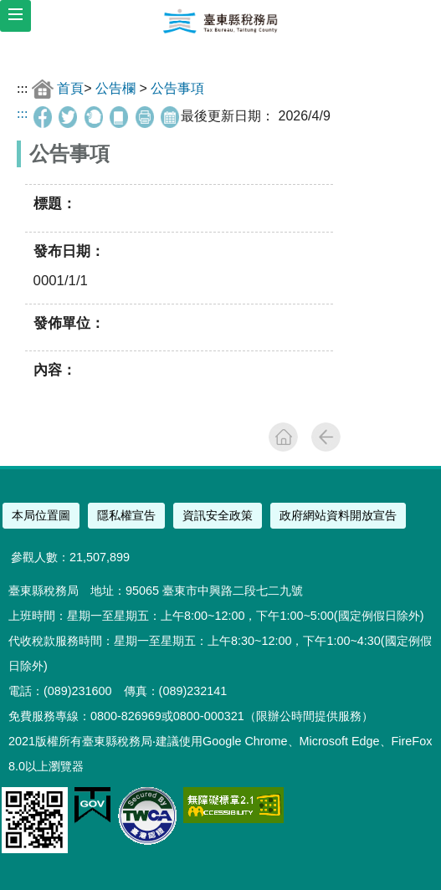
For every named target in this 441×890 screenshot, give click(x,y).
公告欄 (115, 88)
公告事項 (177, 88)
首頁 (70, 88)
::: (22, 88)
